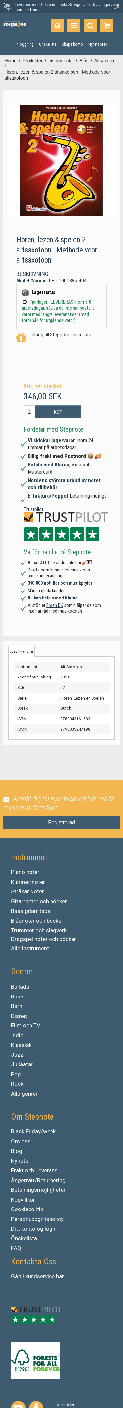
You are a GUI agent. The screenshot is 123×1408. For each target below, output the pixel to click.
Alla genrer (24, 1093)
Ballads (20, 986)
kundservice (40, 1276)
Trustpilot (33, 509)
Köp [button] (58, 412)
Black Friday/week (33, 1131)
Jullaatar (22, 1064)
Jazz (17, 1054)
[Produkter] (73, 25)
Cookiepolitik (27, 1209)
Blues (18, 996)
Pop (16, 1074)
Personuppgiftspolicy (37, 1219)
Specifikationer (21, 651)
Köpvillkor (23, 1199)
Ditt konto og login (34, 1228)
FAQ (16, 1248)
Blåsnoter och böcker (37, 920)
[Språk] (57, 25)
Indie (17, 1035)
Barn (16, 1006)
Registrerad (61, 822)
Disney (19, 1016)
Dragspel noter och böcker (43, 939)
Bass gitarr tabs (30, 911)
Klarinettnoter (28, 882)
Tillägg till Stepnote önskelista (53, 338)
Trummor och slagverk (39, 930)
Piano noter (25, 872)
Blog (16, 1151)
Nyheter (20, 1160)
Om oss (21, 1141)
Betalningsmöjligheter (38, 1189)
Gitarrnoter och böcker (39, 901)
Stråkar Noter (27, 891)
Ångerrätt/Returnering (38, 1180)
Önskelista (24, 1238)
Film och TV (25, 1025)
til (21, 1276)
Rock (17, 1083)
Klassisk (21, 1045)
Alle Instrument (30, 948)
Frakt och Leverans (34, 1170)
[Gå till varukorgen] (106, 25)
